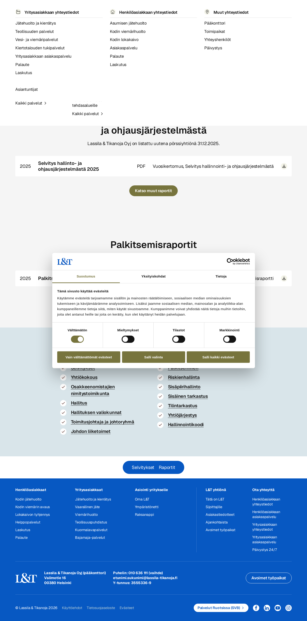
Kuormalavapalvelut (91, 530)
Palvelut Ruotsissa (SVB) (219, 607)
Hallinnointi (51, 22)
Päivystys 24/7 (264, 549)
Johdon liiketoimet (91, 431)
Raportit (167, 467)
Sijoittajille (214, 507)
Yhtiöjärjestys (182, 415)
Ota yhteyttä (263, 489)
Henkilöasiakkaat (30, 489)
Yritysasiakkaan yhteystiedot (264, 527)
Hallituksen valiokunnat (96, 412)
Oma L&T (142, 499)
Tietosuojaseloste (101, 607)
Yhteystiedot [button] (189, 8)
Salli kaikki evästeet (218, 357)
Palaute (21, 537)
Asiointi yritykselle (151, 489)
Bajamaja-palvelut (90, 537)
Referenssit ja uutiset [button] (83, 8)
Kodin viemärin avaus (32, 507)
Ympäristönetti (147, 507)
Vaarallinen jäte (87, 507)
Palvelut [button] (45, 8)
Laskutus (22, 530)
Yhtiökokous (84, 377)
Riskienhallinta (184, 377)
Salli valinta (153, 357)
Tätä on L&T (215, 499)
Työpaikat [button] (158, 8)
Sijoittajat (31, 22)
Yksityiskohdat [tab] (153, 276)
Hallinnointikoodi (186, 425)
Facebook (256, 608)
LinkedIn (267, 608)
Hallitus (79, 403)
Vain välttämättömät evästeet (89, 357)
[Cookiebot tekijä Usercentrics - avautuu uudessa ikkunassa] (230, 261)
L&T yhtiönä (216, 489)
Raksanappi (144, 514)
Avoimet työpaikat (220, 530)
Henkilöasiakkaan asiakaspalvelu (266, 514)
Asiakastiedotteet (220, 514)
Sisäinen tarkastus (188, 396)
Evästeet (127, 607)
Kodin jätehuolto (28, 499)
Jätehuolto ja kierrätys (93, 499)
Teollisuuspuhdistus (91, 522)
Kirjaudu (276, 9)
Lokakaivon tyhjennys (32, 514)
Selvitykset (143, 467)
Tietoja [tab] (221, 276)
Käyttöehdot (72, 607)
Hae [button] (253, 9)
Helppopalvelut (27, 522)
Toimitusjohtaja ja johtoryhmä (102, 422)
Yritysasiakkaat (88, 489)
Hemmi (17, 22)
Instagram (288, 608)
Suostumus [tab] (86, 276)
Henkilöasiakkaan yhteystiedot (266, 502)
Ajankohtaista (216, 522)
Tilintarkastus (182, 406)
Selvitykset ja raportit (80, 22)
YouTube (278, 608)
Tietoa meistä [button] (127, 8)
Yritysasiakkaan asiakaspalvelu (264, 539)
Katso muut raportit (153, 190)
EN (242, 9)
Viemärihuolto (86, 514)
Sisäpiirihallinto (184, 387)
